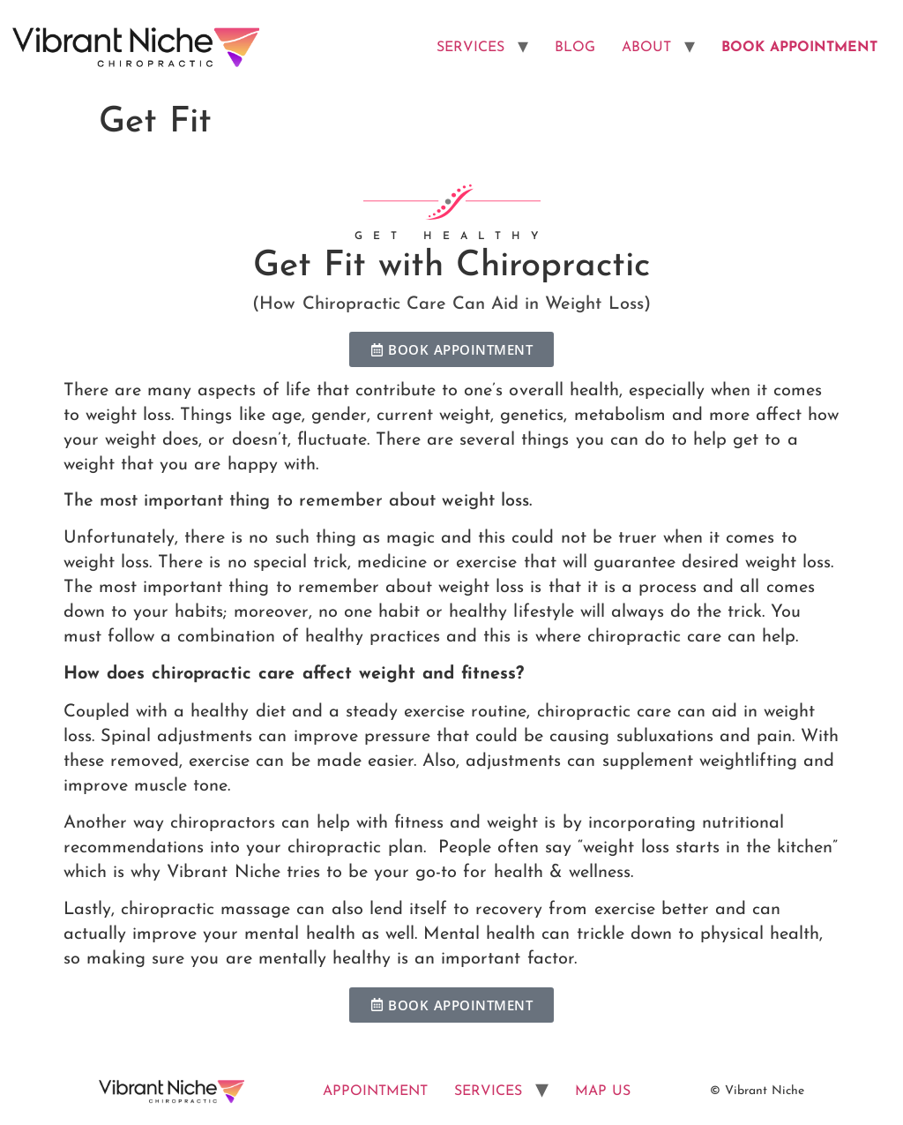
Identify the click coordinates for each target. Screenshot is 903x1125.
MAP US (603, 1091)
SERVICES (470, 48)
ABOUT (646, 48)
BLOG (575, 48)
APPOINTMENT (375, 1091)
